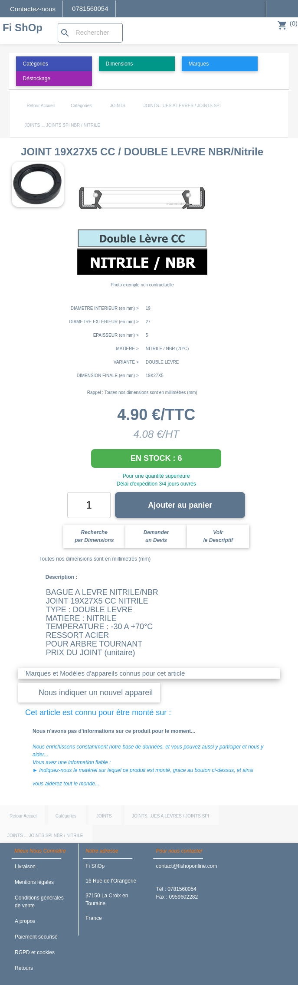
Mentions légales (34, 882)
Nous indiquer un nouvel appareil (96, 692)
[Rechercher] (90, 33)
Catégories (81, 105)
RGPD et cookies (35, 952)
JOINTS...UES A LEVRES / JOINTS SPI (182, 105)
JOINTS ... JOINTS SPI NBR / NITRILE (62, 125)
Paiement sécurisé (36, 937)
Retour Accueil (41, 105)
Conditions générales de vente (39, 902)
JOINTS (117, 105)
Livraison (25, 867)
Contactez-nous (33, 9)
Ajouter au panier (180, 505)
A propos (25, 921)
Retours (24, 968)
